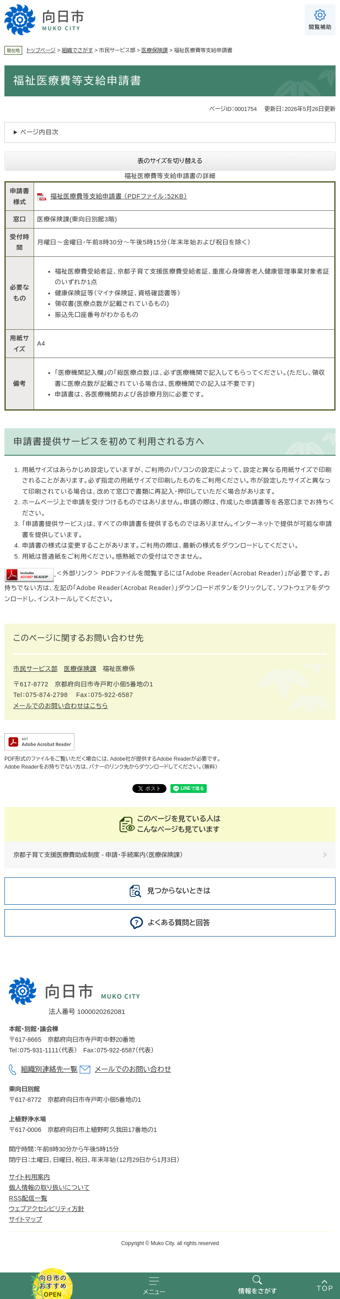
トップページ (41, 50)
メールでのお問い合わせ (133, 1069)
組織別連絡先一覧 (49, 1069)
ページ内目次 (39, 132)
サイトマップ (25, 1219)
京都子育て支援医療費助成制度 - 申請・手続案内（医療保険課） (98, 854)
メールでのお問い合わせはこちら (60, 705)
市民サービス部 (35, 668)
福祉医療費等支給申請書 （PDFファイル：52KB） (118, 196)
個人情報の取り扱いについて (49, 1187)
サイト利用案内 (29, 1177)
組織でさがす (77, 50)
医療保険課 (154, 50)
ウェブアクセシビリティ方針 (46, 1208)
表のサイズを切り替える (170, 160)
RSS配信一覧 (28, 1198)
